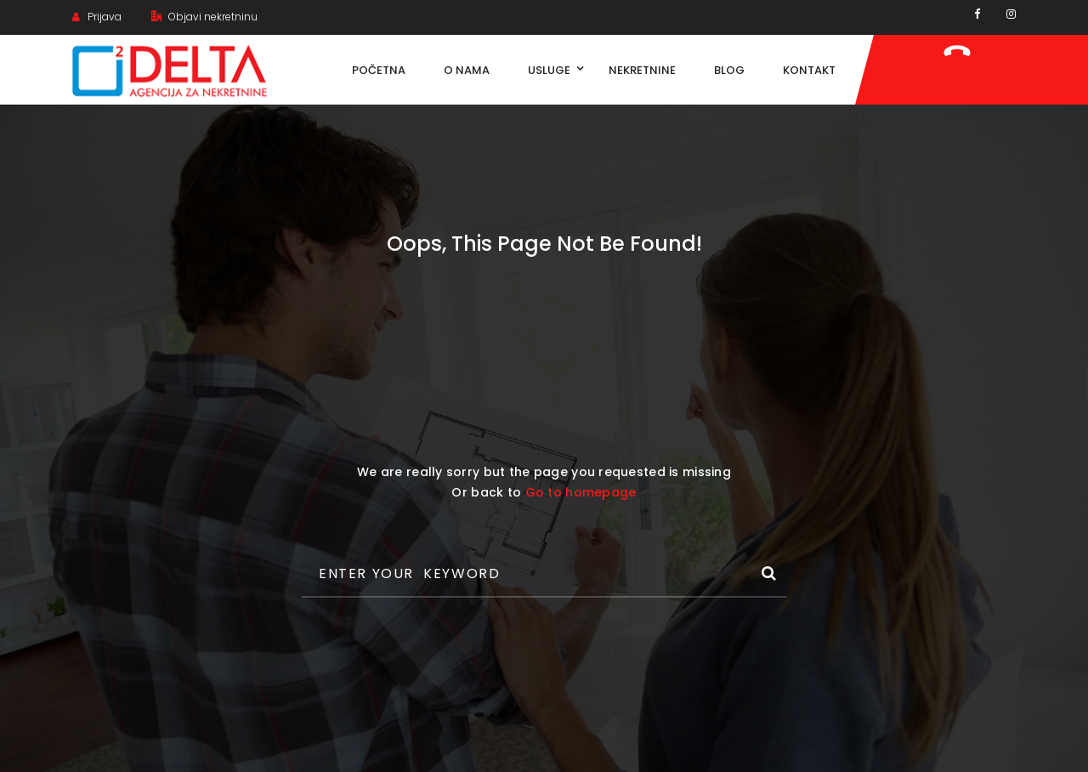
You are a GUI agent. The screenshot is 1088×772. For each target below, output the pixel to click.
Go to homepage (581, 492)
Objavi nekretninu (204, 16)
